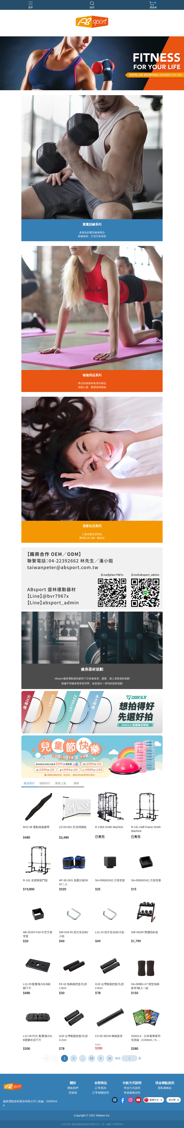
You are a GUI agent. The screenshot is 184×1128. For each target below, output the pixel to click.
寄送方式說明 (132, 1088)
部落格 (73, 1092)
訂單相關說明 (100, 1092)
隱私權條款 (165, 1088)
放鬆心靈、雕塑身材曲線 (92, 387)
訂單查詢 (100, 1088)
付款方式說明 (132, 1083)
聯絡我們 (72, 1088)
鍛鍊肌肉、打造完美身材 (92, 236)
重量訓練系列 (92, 224)
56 (91, 1058)
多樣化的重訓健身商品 (92, 232)
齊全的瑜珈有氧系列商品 (92, 383)
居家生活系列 (92, 526)
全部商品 (100, 1083)
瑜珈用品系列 (92, 375)
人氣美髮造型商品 (92, 534)
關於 (73, 1083)
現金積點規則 (164, 1083)
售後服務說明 (132, 1092)
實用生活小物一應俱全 (92, 537)
